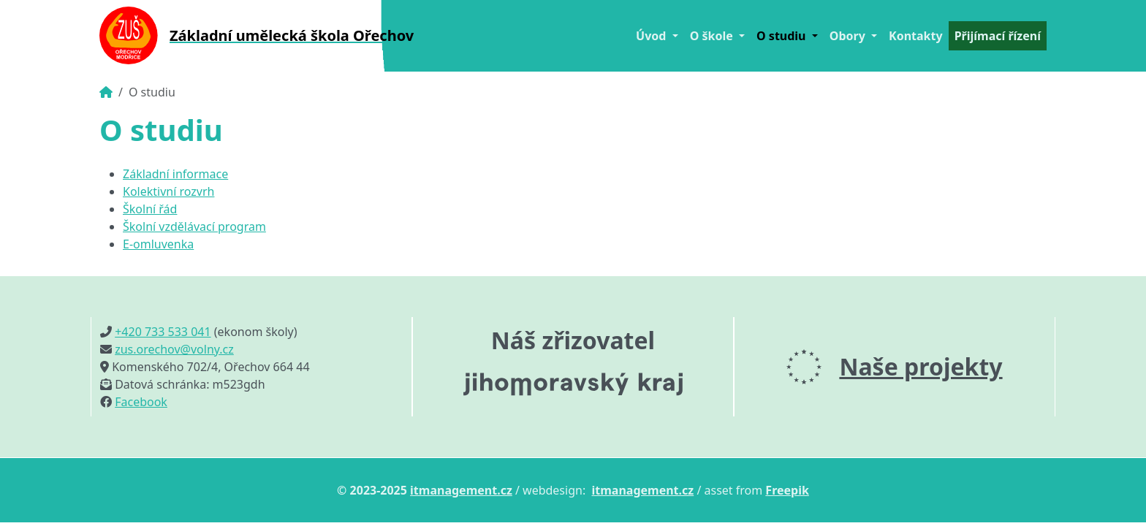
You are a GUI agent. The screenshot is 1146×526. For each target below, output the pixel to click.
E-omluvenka (158, 244)
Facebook (141, 402)
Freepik (787, 490)
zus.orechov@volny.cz (174, 349)
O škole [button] (713, 36)
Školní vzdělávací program (194, 226)
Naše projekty (920, 366)
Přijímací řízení (998, 36)
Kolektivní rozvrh (168, 191)
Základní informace (175, 174)
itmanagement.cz (461, 490)
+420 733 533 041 (162, 332)
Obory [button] (849, 36)
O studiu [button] (782, 36)
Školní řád (150, 209)
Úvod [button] (652, 36)
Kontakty (916, 36)
